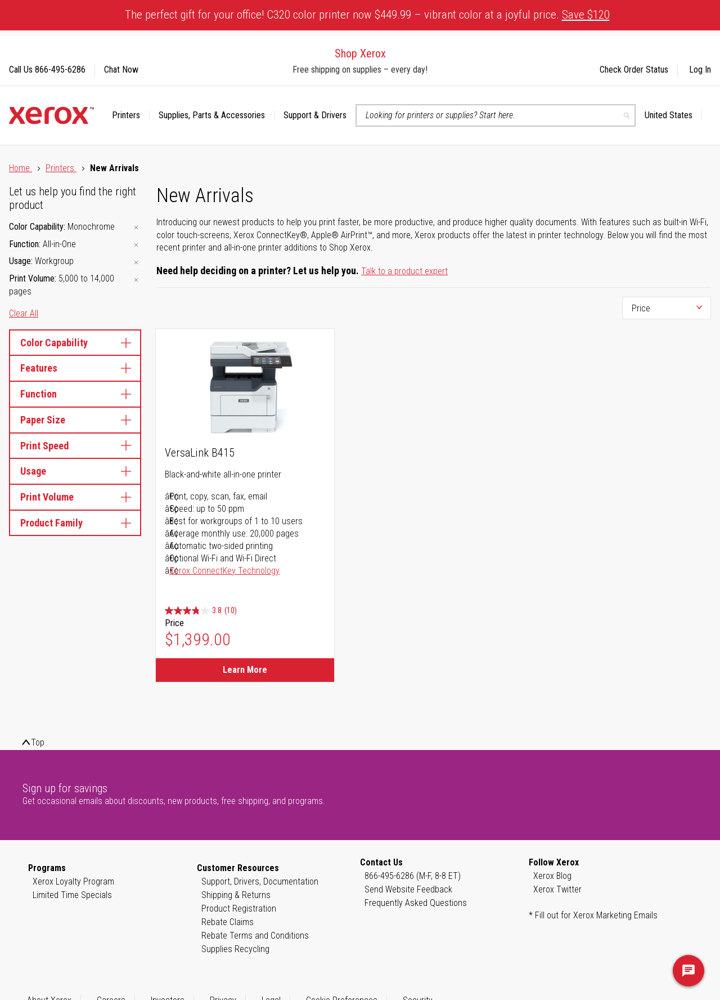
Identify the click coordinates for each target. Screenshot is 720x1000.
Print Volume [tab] (75, 497)
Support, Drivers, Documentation (259, 881)
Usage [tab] (75, 471)
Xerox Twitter (557, 889)
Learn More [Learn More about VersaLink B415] (245, 669)
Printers (61, 168)
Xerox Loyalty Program (73, 881)
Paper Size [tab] (75, 420)
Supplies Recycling (235, 949)
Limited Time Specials (72, 895)
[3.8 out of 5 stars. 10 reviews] (201, 610)
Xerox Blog (552, 875)
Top (37, 742)
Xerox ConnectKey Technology (224, 570)
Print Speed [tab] (75, 446)
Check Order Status (634, 69)
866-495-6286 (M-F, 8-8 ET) (412, 875)
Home (20, 168)
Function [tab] (75, 394)
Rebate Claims (227, 922)
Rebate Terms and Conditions (255, 935)
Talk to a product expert (404, 271)
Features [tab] (75, 368)
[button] (673, 115)
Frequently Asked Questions (415, 903)
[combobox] (496, 115)
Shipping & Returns (236, 895)
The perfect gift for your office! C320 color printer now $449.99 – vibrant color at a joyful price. (367, 14)
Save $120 (586, 14)
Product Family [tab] (75, 523)
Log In (700, 69)
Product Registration (238, 908)
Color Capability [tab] (75, 343)
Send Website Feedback (408, 889)
